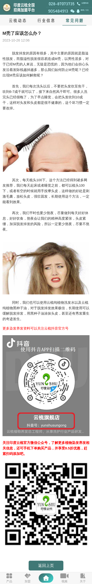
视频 (64, 581)
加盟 (28, 581)
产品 (9, 581)
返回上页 (46, 565)
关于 (83, 581)
